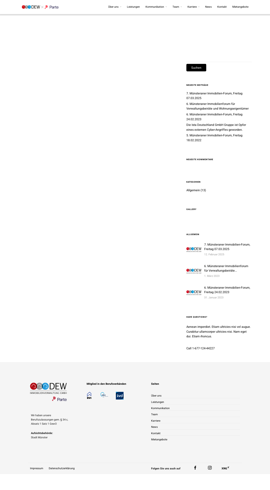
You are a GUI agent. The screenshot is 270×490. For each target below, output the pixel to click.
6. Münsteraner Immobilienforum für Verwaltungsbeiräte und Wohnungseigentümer (217, 106)
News (208, 7)
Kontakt (222, 7)
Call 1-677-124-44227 (200, 349)
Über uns (113, 7)
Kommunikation (155, 7)
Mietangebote (240, 7)
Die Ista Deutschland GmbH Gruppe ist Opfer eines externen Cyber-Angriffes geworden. (216, 127)
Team (175, 7)
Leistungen (133, 7)
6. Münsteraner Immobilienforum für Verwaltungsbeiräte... (226, 268)
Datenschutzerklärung (62, 469)
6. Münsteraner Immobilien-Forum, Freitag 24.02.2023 (227, 290)
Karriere (192, 7)
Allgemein (193, 190)
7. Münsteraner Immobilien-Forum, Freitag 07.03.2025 (227, 247)
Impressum (36, 469)
